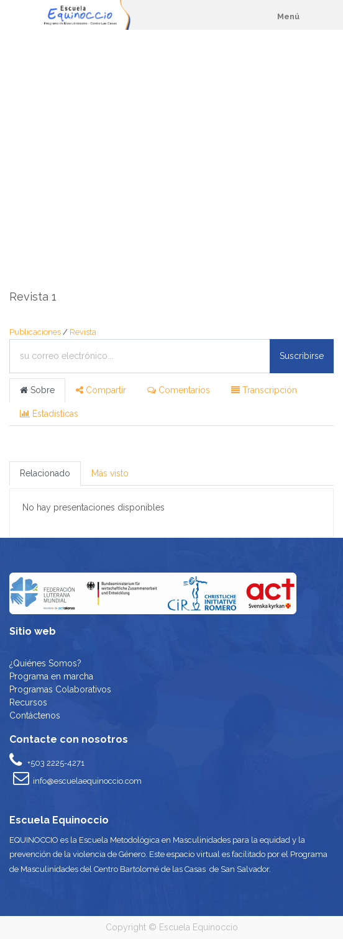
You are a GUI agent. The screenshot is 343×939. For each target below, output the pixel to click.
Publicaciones (35, 332)
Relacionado (45, 473)
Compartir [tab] (101, 390)
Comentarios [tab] (178, 390)
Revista (83, 332)
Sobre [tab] (37, 390)
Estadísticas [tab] (49, 414)
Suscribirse (302, 356)
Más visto (110, 473)
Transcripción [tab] (264, 390)
